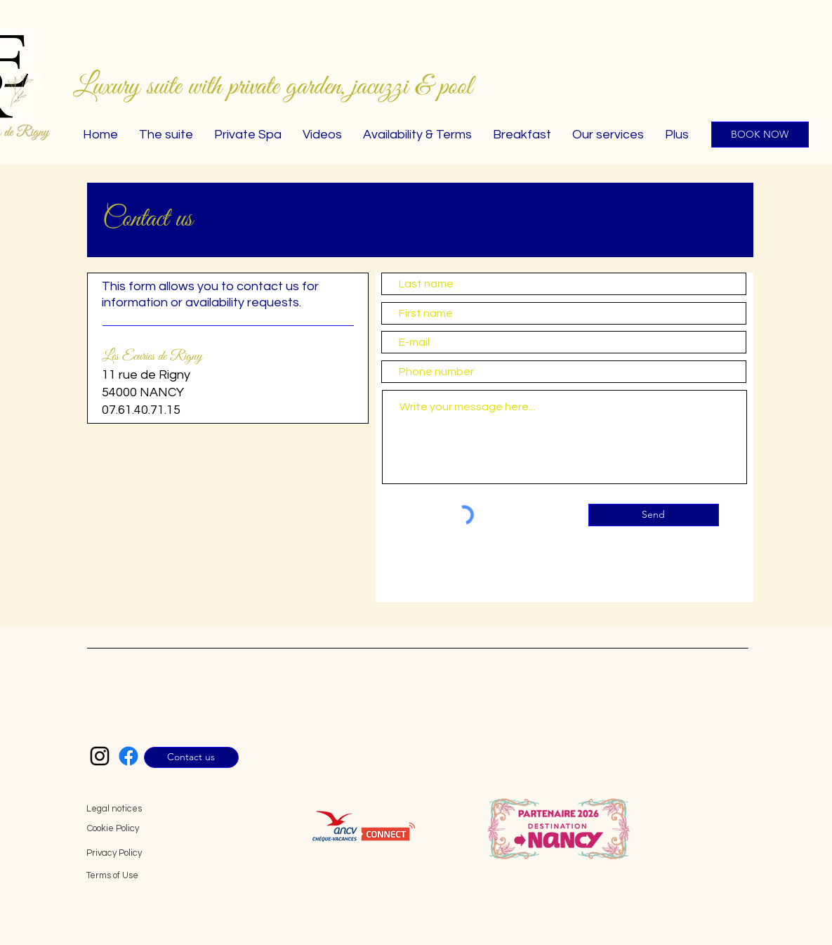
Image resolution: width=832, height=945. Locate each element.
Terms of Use (112, 875)
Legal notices (114, 809)
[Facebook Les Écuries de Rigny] (128, 756)
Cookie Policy (113, 828)
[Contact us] (191, 757)
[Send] (653, 515)
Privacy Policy (114, 853)
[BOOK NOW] (760, 135)
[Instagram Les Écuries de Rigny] (99, 756)
